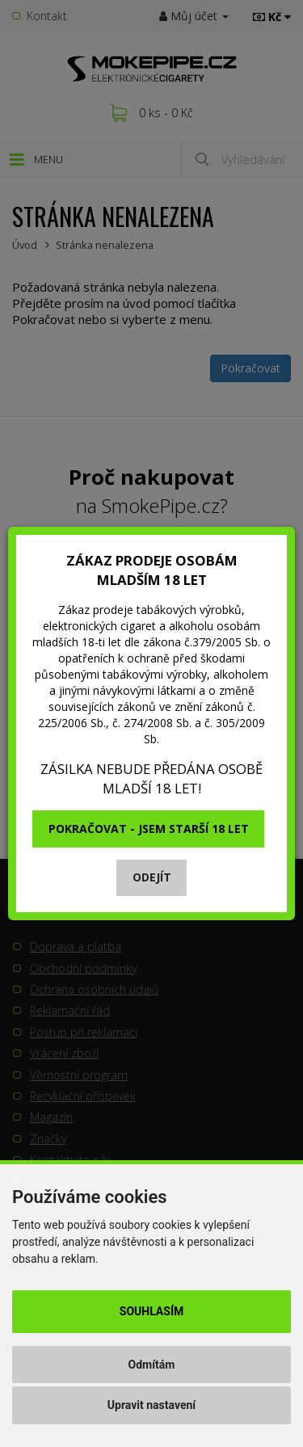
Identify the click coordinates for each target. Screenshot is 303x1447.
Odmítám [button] (151, 1364)
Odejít (152, 877)
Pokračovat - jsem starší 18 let (148, 828)
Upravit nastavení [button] (151, 1405)
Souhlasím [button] (151, 1311)
